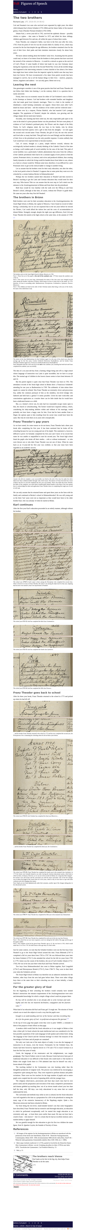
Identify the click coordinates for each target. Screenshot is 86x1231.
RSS (69, 1229)
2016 (22, 1226)
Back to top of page (34, 1226)
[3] (68, 1018)
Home (15, 1226)
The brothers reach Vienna (47, 1156)
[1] (14, 217)
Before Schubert (19, 12)
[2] (20, 1005)
